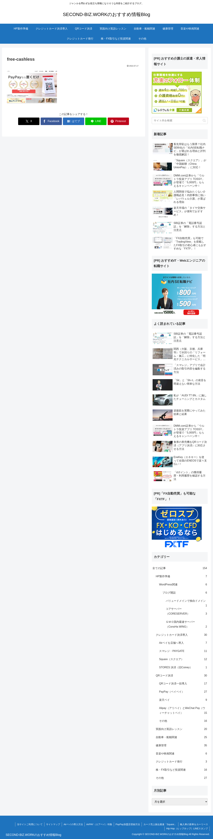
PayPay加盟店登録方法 (128, 824)
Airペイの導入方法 (73, 824)
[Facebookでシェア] (51, 121)
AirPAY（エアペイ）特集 (99, 824)
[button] (204, 120)
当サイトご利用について (30, 824)
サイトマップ (53, 824)
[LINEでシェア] (95, 121)
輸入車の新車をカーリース (194, 824)
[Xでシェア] (28, 121)
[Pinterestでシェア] (118, 121)
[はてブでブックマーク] (73, 121)
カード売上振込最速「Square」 (160, 824)
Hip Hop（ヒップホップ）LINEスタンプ (187, 828)
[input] (180, 120)
